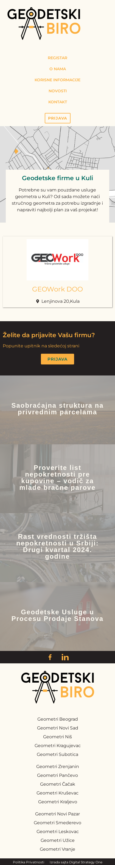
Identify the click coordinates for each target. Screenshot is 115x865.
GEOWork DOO (57, 289)
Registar (57, 57)
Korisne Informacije (57, 79)
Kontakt (57, 101)
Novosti (58, 90)
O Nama (57, 68)
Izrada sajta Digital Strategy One (76, 862)
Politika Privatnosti (28, 862)
